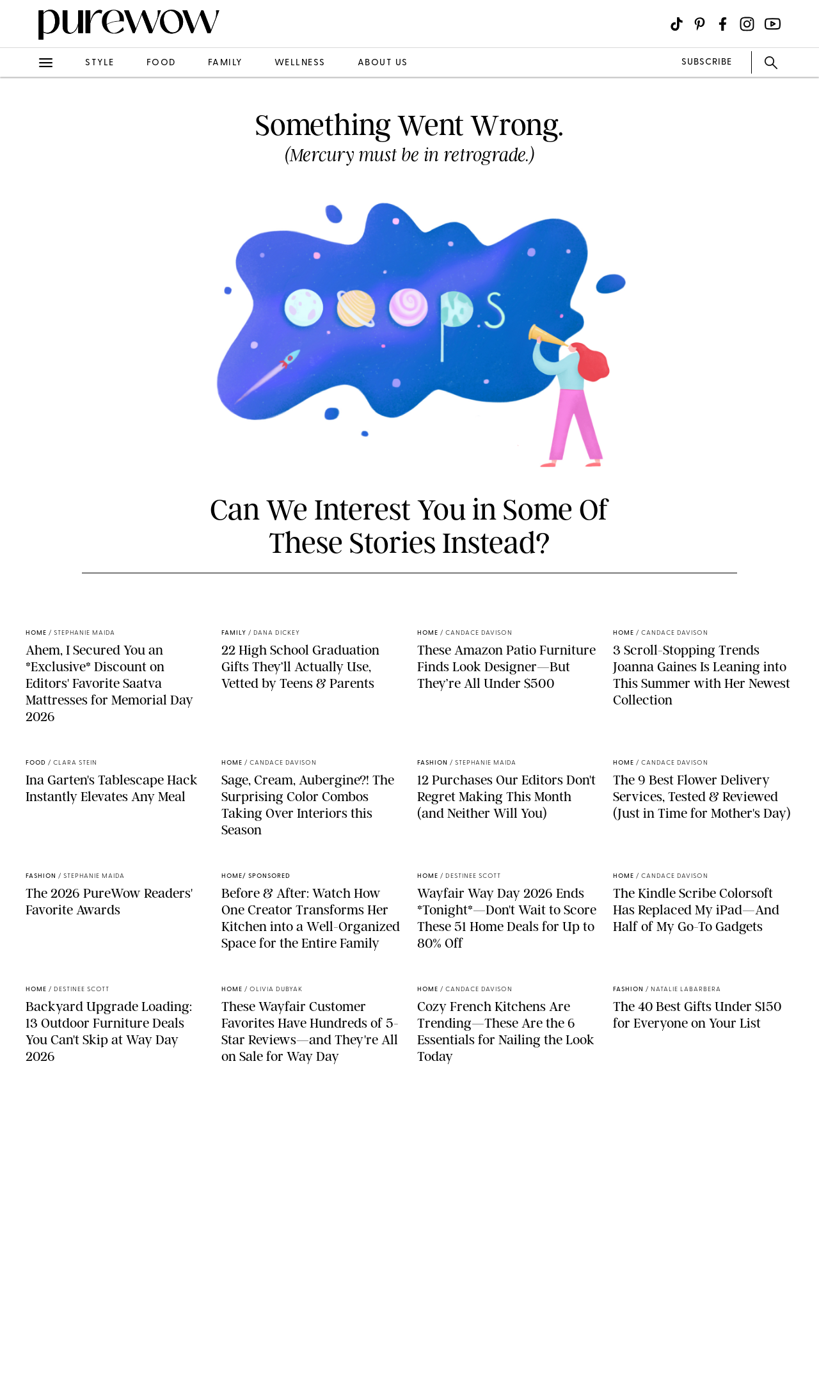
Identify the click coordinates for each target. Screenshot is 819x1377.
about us (383, 63)
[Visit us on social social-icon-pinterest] (699, 24)
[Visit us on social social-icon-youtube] (773, 24)
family (225, 63)
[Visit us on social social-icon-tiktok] (676, 24)
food (161, 63)
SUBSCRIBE (706, 62)
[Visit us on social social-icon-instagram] (747, 24)
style (100, 63)
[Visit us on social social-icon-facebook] (722, 24)
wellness (300, 63)
